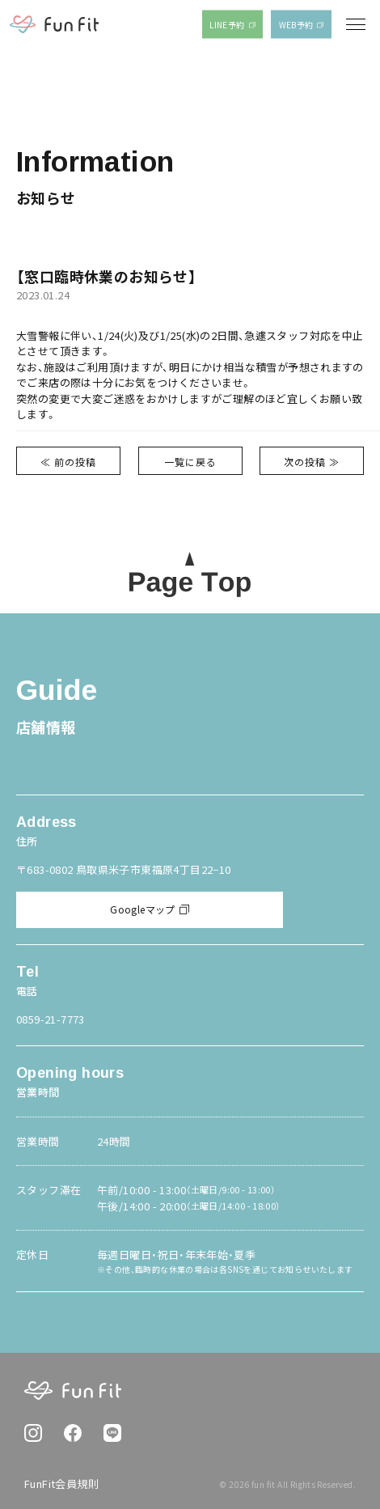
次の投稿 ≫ (312, 461)
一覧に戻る (190, 461)
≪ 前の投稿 (68, 461)
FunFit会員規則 (61, 1483)
